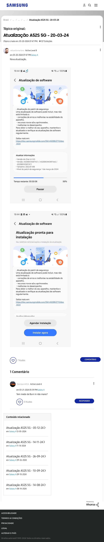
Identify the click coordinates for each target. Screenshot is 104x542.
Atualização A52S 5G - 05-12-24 (25, 427)
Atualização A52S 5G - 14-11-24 (24, 442)
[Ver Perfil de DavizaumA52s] (23, 384)
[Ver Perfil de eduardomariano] (17, 50)
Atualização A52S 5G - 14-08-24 (25, 485)
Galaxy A (34, 55)
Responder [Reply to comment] (84, 401)
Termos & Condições (11, 518)
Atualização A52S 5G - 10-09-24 (25, 470)
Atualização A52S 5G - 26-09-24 (25, 456)
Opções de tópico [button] (96, 27)
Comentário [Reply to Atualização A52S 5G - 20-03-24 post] (90, 359)
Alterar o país (8, 533)
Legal (4, 528)
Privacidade (7, 523)
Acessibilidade (9, 513)
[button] (96, 50)
